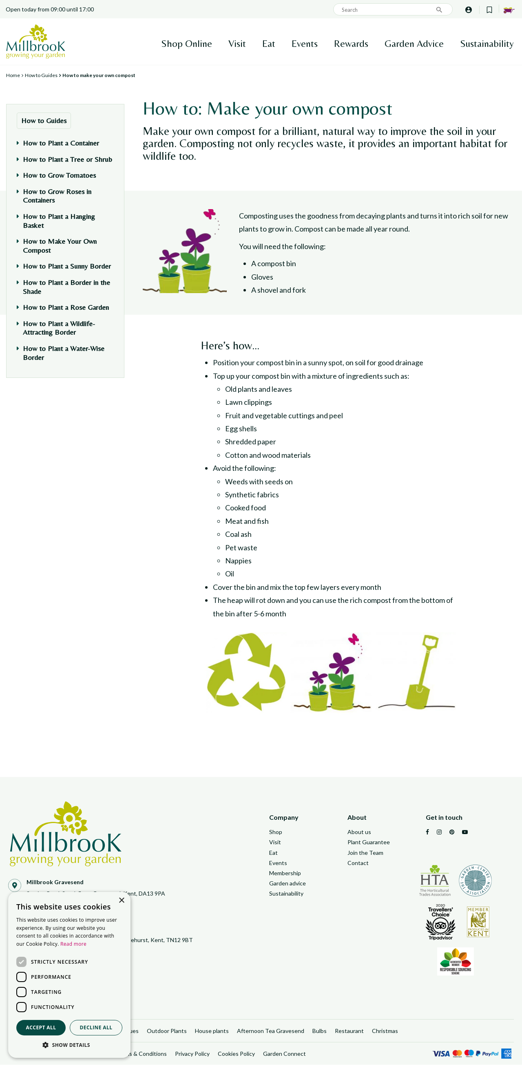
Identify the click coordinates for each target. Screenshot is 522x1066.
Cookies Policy (236, 1054)
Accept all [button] (41, 1027)
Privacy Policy (192, 1054)
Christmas (385, 1031)
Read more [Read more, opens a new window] (73, 943)
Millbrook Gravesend (55, 881)
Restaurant (349, 1031)
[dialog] (69, 975)
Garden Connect (284, 1054)
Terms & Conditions (141, 1054)
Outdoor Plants (167, 1031)
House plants (212, 1031)
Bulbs (319, 1031)
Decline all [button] (96, 1027)
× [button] (121, 901)
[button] (69, 1045)
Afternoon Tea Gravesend (270, 1031)
